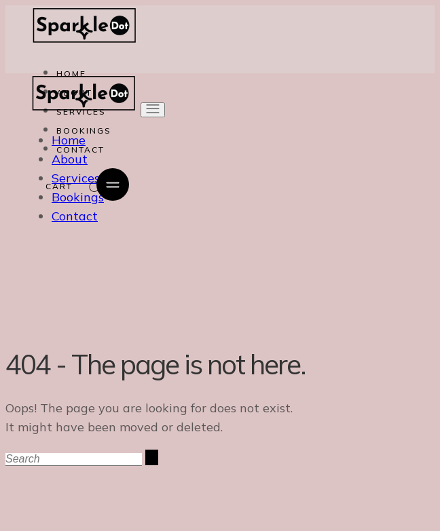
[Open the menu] (153, 109)
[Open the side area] (112, 185)
